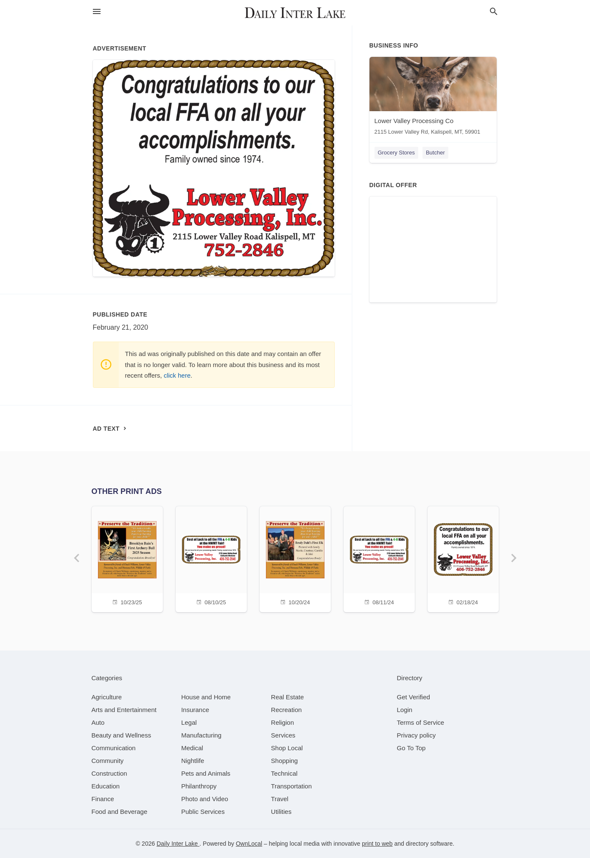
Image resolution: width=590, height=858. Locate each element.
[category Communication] (114, 747)
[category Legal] (189, 722)
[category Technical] (284, 773)
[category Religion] (282, 722)
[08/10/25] (211, 558)
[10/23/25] (127, 558)
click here (177, 375)
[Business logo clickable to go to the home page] (295, 12)
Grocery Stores (396, 152)
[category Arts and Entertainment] (124, 709)
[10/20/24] (295, 558)
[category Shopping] (284, 760)
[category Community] (108, 760)
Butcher (435, 152)
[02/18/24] (463, 558)
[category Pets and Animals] (205, 773)
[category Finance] (103, 798)
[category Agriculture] (107, 697)
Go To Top (411, 747)
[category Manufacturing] (201, 735)
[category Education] (106, 786)
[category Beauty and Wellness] (121, 735)
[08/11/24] (379, 558)
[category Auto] (98, 722)
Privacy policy (416, 735)
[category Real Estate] (287, 697)
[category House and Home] (206, 697)
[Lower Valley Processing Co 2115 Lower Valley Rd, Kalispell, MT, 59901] (433, 98)
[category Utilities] (281, 811)
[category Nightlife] (192, 760)
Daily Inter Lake (178, 843)
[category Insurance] (195, 709)
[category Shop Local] (287, 747)
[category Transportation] (291, 786)
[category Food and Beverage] (120, 811)
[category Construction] (109, 773)
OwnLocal (249, 843)
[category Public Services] (203, 811)
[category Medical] (192, 747)
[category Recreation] (286, 709)
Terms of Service (421, 722)
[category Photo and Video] (204, 798)
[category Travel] (279, 798)
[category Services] (283, 735)
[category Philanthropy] (198, 786)
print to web (377, 843)
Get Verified (413, 697)
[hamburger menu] (97, 11)
